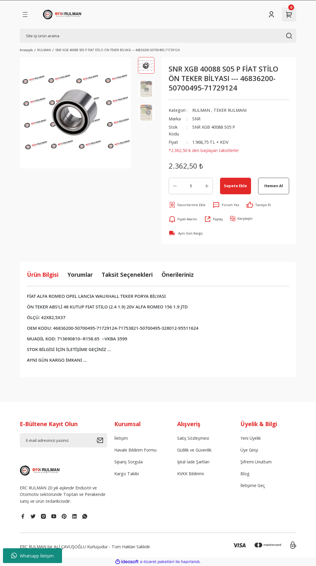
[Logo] (63, 14)
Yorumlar (80, 275)
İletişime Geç (252, 486)
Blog (245, 474)
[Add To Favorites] (187, 204)
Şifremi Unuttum (256, 462)
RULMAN (201, 110)
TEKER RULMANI (230, 110)
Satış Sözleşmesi (193, 438)
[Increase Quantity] (207, 186)
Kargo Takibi (126, 474)
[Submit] (102, 440)
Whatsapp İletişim (32, 555)
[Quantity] (191, 186)
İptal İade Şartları (194, 462)
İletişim (121, 438)
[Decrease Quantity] (175, 186)
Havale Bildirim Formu (135, 450)
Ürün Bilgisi (42, 275)
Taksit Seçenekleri (127, 275)
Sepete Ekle (235, 185)
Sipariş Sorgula (128, 462)
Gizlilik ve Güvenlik (194, 450)
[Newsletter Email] (63, 440)
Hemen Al (273, 185)
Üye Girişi (249, 450)
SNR (196, 119)
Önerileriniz (178, 275)
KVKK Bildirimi (190, 474)
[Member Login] (271, 14)
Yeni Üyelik (250, 438)
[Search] (158, 36)
